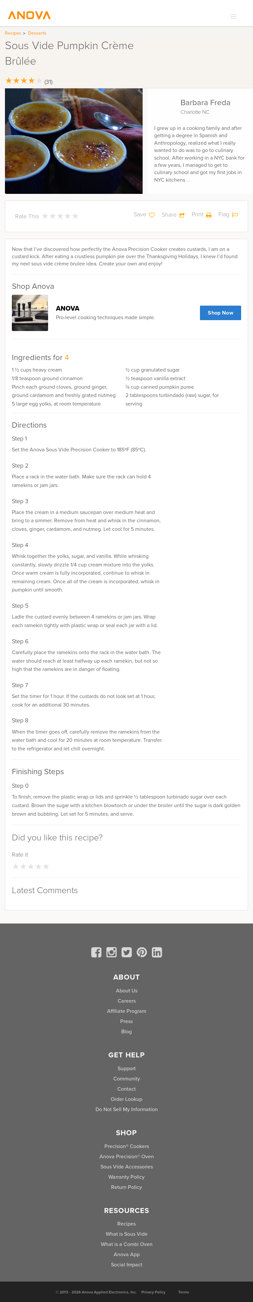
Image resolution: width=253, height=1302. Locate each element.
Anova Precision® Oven (126, 1156)
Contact (126, 1089)
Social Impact (126, 1264)
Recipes (13, 33)
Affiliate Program (126, 1011)
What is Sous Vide (127, 1234)
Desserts (37, 33)
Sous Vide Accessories (126, 1166)
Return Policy (126, 1187)
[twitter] (127, 953)
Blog (126, 1031)
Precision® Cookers (126, 1146)
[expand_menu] (232, 16)
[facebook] (97, 953)
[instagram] (112, 953)
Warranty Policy (126, 1177)
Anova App (127, 1254)
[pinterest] (143, 953)
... (188, 180)
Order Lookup (126, 1099)
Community (126, 1078)
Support (127, 1068)
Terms (183, 1292)
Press (126, 1021)
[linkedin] (157, 953)
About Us (126, 990)
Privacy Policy (153, 1292)
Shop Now (220, 313)
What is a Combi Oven (127, 1244)
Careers (127, 1001)
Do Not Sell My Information (127, 1109)
